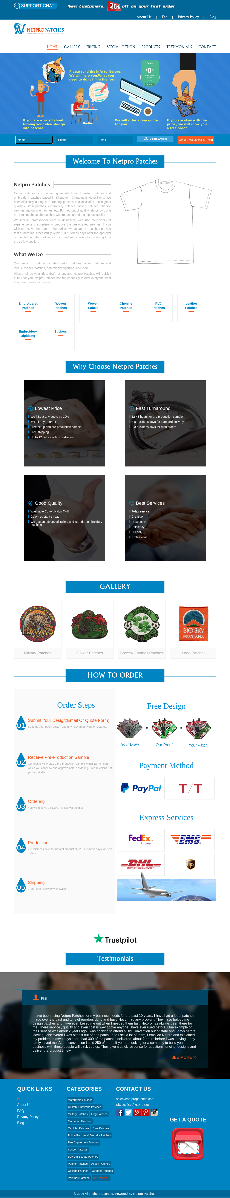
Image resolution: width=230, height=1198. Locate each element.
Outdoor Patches (102, 1171)
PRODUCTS (151, 47)
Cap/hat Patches (78, 1128)
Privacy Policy (188, 17)
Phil (44, 999)
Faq (164, 17)
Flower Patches (90, 653)
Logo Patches (194, 653)
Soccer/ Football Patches (141, 653)
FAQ (20, 1111)
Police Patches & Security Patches (89, 1135)
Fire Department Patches (83, 1142)
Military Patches (37, 653)
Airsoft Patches (100, 1164)
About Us (143, 17)
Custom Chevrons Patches (84, 1107)
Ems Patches (101, 1128)
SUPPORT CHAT (37, 5)
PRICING (93, 47)
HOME (52, 47)
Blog (213, 17)
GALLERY (72, 47)
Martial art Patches (79, 1121)
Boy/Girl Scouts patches (83, 1157)
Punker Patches (78, 1164)
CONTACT (207, 47)
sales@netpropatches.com (135, 1099)
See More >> (101, 1178)
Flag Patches (99, 1114)
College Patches (78, 1171)
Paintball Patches (78, 1178)
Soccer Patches (77, 1150)
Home (21, 1099)
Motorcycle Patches (80, 1100)
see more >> (185, 1058)
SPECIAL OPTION (121, 47)
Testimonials (179, 47)
